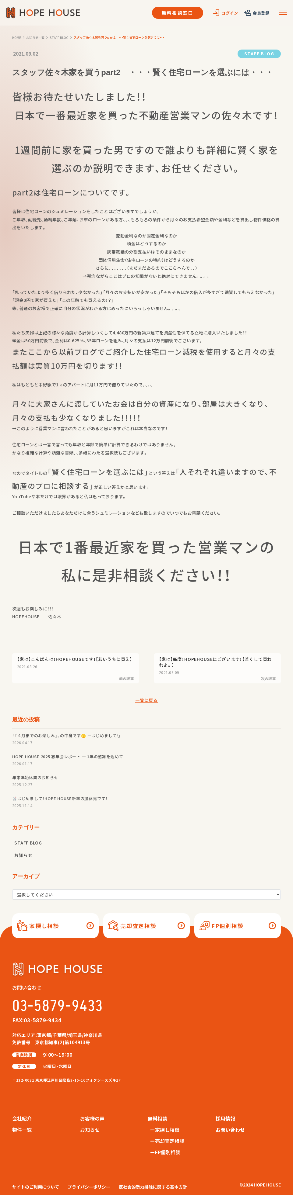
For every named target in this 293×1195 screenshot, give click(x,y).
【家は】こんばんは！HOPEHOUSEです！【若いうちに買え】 (74, 659)
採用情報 (225, 1118)
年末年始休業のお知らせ (35, 777)
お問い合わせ (230, 1129)
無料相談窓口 (177, 12)
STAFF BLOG (259, 53)
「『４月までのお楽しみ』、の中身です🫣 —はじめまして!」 (66, 735)
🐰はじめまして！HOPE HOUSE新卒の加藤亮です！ (60, 798)
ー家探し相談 (164, 1129)
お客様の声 (92, 1118)
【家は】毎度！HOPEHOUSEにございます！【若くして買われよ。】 (215, 662)
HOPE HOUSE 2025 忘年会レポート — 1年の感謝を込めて (67, 756)
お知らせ (23, 855)
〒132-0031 (66, 1080)
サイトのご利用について (35, 1187)
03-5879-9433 (57, 1006)
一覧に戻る (146, 700)
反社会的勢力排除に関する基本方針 (153, 1187)
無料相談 (157, 1118)
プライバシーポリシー (89, 1187)
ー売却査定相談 (167, 1140)
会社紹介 (22, 1118)
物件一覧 (22, 1129)
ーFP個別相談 (165, 1152)
